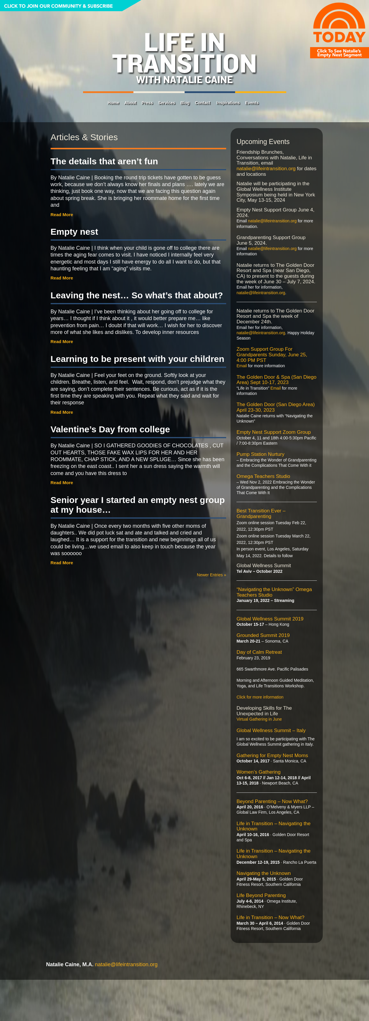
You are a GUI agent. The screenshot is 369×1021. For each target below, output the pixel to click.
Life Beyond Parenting (261, 895)
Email (241, 365)
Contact (202, 102)
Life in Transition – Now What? (270, 917)
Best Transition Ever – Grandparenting (260, 513)
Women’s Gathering (258, 772)
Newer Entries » (211, 574)
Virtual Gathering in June (259, 719)
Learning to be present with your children (137, 359)
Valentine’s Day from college (110, 429)
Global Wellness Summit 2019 (269, 619)
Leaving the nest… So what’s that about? (137, 295)
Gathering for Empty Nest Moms (272, 755)
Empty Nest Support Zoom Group (273, 432)
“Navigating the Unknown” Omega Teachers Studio (274, 592)
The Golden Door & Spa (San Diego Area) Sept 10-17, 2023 (276, 379)
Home (113, 102)
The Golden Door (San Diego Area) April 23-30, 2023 (275, 407)
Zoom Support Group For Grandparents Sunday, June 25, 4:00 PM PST (271, 354)
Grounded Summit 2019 (263, 635)
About (130, 102)
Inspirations (228, 102)
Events (252, 102)
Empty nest (74, 231)
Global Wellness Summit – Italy (271, 730)
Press (147, 102)
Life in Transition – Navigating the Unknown (273, 826)
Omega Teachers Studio (263, 476)
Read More (62, 214)
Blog (185, 102)
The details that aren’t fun (104, 161)
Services (166, 102)
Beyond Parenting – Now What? (272, 801)
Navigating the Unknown (263, 873)
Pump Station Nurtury (260, 454)
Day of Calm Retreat (259, 652)
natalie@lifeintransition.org (266, 168)
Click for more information (260, 697)
